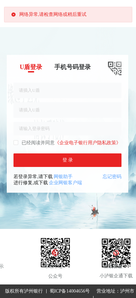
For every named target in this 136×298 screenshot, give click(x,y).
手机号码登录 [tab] (72, 67)
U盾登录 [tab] (31, 67)
